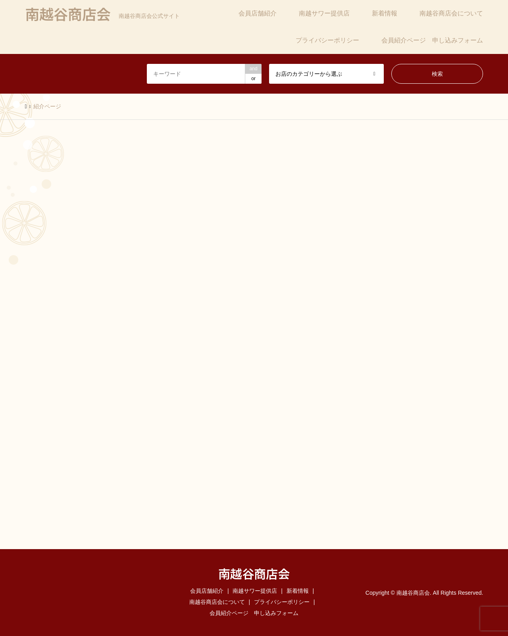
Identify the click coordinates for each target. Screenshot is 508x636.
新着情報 (384, 13)
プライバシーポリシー (327, 40)
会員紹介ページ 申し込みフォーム (432, 40)
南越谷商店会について (451, 13)
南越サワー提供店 (324, 13)
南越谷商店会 (254, 573)
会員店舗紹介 (258, 13)
